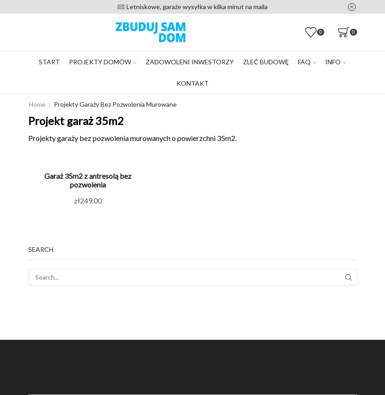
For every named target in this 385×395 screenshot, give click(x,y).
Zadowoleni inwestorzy (190, 62)
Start (49, 62)
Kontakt (192, 83)
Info (335, 62)
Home (37, 104)
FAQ (307, 62)
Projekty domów (103, 62)
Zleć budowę (266, 62)
